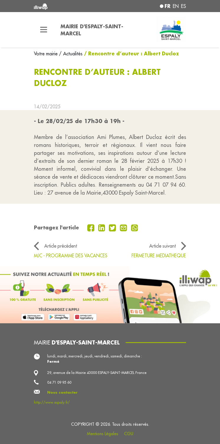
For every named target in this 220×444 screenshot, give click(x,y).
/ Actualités (71, 54)
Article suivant (162, 246)
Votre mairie (46, 54)
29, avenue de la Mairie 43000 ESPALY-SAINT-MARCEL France (97, 372)
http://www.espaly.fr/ (52, 402)
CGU (128, 433)
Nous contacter (62, 392)
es (183, 6)
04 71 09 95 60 (59, 382)
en (176, 6)
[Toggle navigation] (43, 30)
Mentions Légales (102, 433)
